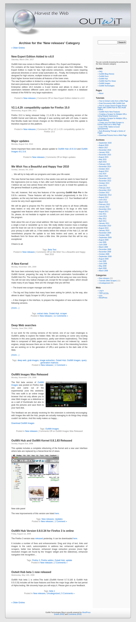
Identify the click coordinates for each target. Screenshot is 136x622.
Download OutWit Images (22, 423)
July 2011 (102, 214)
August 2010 (103, 228)
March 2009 (103, 247)
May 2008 (102, 266)
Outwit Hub (54, 313)
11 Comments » (61, 316)
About (101, 93)
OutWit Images (73, 360)
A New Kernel (19, 263)
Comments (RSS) (74, 614)
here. (75, 538)
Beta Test (52, 249)
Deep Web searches (23, 325)
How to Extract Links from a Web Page (113, 101)
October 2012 (104, 193)
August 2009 (103, 240)
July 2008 (102, 261)
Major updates (20, 141)
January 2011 (104, 223)
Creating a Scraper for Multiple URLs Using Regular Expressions (112, 115)
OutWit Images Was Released (29, 374)
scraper (63, 313)
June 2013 (103, 185)
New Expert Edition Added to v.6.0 (32, 56)
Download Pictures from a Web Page (113, 135)
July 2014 (102, 174)
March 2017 (103, 148)
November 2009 (105, 233)
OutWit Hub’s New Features (109, 112)
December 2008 (105, 249)
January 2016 (104, 152)
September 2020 (105, 143)
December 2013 (105, 178)
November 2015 (105, 155)
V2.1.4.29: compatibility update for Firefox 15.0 (40, 107)
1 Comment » (61, 365)
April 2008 (103, 268)
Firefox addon (47, 560)
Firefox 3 (36, 560)
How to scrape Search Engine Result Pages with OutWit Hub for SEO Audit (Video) (112, 107)
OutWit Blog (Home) (106, 74)
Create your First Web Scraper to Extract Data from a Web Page (111, 123)
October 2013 (104, 183)
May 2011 (102, 219)
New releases (29, 98)
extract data (42, 313)
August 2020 (103, 145)
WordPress (103, 298)
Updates (59, 519)
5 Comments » (68, 593)
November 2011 (105, 209)
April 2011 (103, 221)
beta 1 (52, 591)
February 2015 (104, 164)
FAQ (100, 72)
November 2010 (105, 226)
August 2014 (103, 171)
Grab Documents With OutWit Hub (112, 103)
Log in (101, 291)
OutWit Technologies (107, 86)
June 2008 (103, 264)
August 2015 (103, 157)
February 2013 (104, 188)
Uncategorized (53, 593)
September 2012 (105, 195)
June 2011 (103, 216)
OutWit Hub (103, 79)
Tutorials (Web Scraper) (108, 281)
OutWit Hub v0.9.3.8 (67, 149)
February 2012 (104, 204)
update (69, 560)
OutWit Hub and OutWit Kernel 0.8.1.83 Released (41, 440)
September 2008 (105, 256)
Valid (104, 293)
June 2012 (103, 200)
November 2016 (105, 150)
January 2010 (104, 230)
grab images (33, 360)
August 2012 (103, 197)
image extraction (47, 360)
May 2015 (102, 159)
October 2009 (104, 235)
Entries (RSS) (59, 614)
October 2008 (104, 254)
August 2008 (103, 259)
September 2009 (105, 237)
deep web (22, 360)
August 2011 (103, 211)
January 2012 (104, 207)
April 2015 (103, 162)
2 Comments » (60, 562)
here (57, 513)
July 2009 (102, 242)
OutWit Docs (103, 76)
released (39, 538)
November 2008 (105, 252)
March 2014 (103, 176)
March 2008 (103, 271)
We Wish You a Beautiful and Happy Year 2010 (40, 166)
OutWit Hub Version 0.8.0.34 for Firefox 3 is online (42, 530)
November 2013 (105, 181)
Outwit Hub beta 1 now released (31, 572)
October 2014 (104, 169)
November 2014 (105, 167)
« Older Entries (18, 48)
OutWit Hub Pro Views (107, 81)
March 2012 (103, 202)
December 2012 (105, 190)
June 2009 (103, 245)
